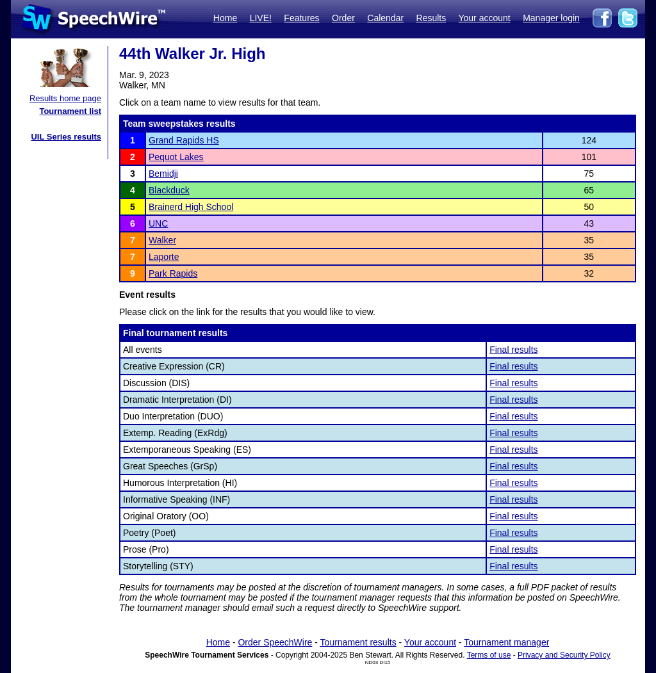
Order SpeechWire (275, 642)
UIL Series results (66, 137)
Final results (513, 350)
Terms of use (489, 655)
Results (431, 18)
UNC (158, 223)
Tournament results (358, 642)
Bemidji (163, 173)
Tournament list (70, 111)
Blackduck (169, 190)
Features (301, 18)
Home (225, 18)
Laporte (164, 257)
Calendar (385, 18)
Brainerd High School (191, 207)
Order (343, 18)
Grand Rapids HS (184, 140)
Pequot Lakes (176, 157)
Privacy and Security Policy (564, 655)
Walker (162, 240)
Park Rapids (173, 273)
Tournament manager (506, 642)
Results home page (65, 98)
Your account (484, 18)
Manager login (551, 18)
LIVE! (261, 18)
